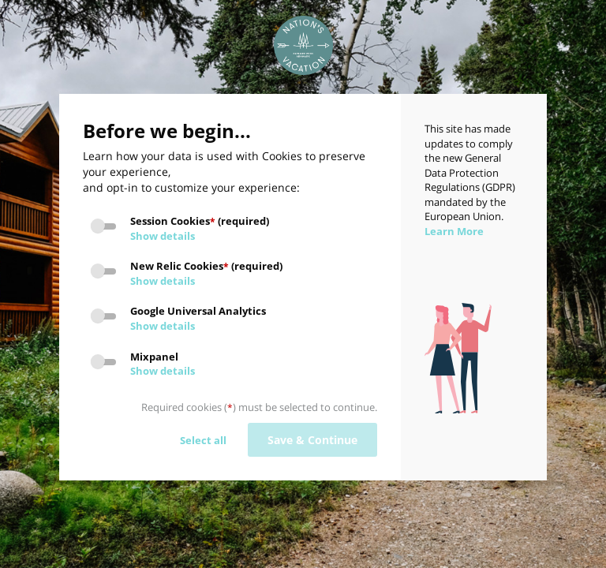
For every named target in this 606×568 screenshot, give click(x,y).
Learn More (454, 231)
